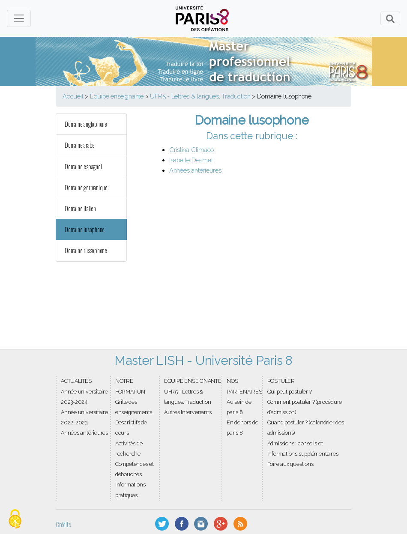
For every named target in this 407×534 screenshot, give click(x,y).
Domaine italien (80, 208)
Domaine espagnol (83, 166)
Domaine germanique (86, 187)
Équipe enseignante (117, 96)
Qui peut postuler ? (289, 391)
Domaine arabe (80, 144)
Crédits (63, 524)
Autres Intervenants (188, 412)
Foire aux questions (290, 464)
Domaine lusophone (85, 229)
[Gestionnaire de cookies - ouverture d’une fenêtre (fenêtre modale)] (15, 519)
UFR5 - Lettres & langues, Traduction (200, 96)
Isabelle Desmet (191, 160)
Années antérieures (195, 170)
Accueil (73, 96)
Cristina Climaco (191, 149)
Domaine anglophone (86, 123)
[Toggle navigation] (19, 18)
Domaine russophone (86, 250)
